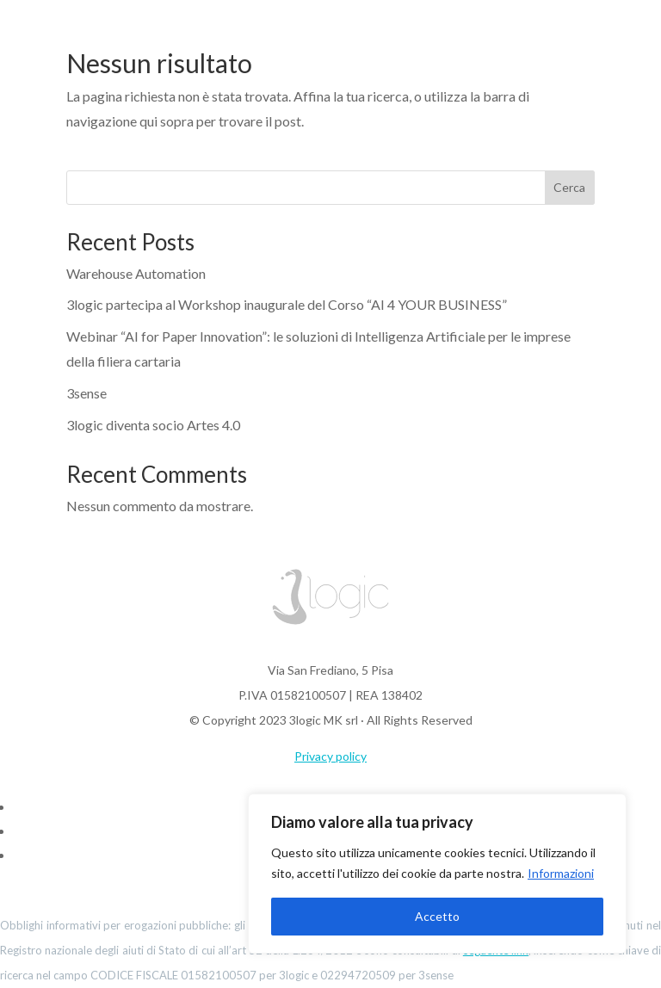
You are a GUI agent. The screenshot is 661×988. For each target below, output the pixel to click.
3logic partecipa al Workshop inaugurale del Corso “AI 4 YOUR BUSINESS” (286, 304)
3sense (86, 393)
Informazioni (561, 873)
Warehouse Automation (136, 273)
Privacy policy (330, 756)
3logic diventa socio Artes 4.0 (153, 425)
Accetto (437, 916)
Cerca (569, 187)
